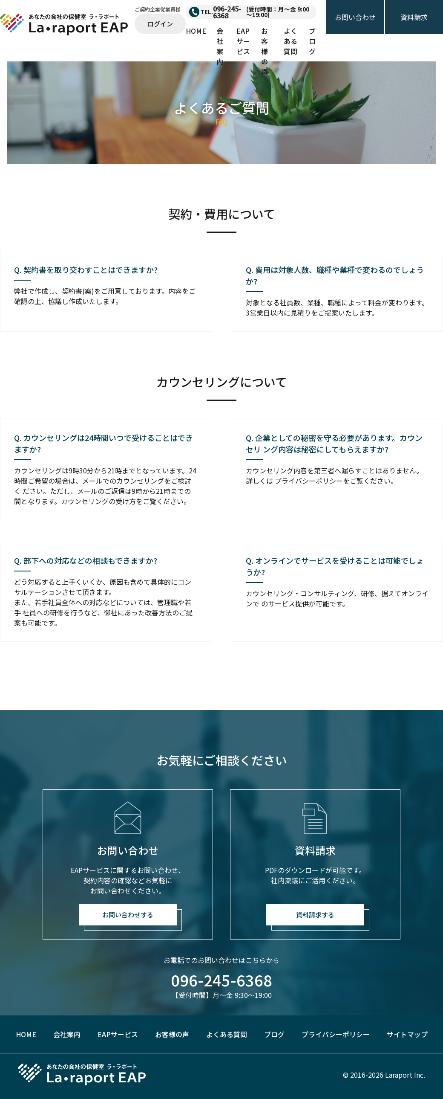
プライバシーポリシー (336, 1034)
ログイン (160, 23)
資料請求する (315, 914)
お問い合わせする (127, 914)
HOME (196, 31)
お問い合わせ (355, 17)
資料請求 (414, 17)
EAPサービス (243, 41)
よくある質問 (290, 41)
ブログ (312, 41)
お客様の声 (264, 51)
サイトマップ (407, 1034)
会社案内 (219, 46)
